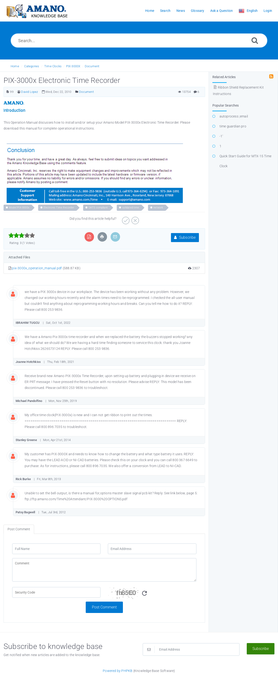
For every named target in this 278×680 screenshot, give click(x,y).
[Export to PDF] (89, 236)
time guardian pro (233, 126)
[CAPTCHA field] (56, 592)
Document (92, 66)
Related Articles (224, 77)
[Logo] (37, 11)
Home (15, 66)
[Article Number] (7, 91)
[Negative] (134, 219)
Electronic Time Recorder (59, 207)
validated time (130, 207)
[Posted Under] (76, 91)
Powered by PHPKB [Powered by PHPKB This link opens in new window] (117, 671)
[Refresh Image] (144, 593)
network (158, 207)
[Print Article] (102, 236)
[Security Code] (152, 594)
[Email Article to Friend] (115, 236)
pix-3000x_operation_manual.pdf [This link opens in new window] (37, 268)
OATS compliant (98, 207)
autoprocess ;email (234, 116)
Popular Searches (225, 105)
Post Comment (104, 607)
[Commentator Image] (16, 293)
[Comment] (104, 570)
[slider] (22, 235)
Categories (31, 66)
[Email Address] (152, 548)
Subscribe (185, 237)
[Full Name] (56, 548)
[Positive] (125, 219)
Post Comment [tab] (19, 529)
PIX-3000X (73, 66)
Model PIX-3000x (19, 207)
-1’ (221, 136)
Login (268, 11)
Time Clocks (53, 66)
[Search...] (139, 40)
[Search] (255, 40)
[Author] (18, 91)
